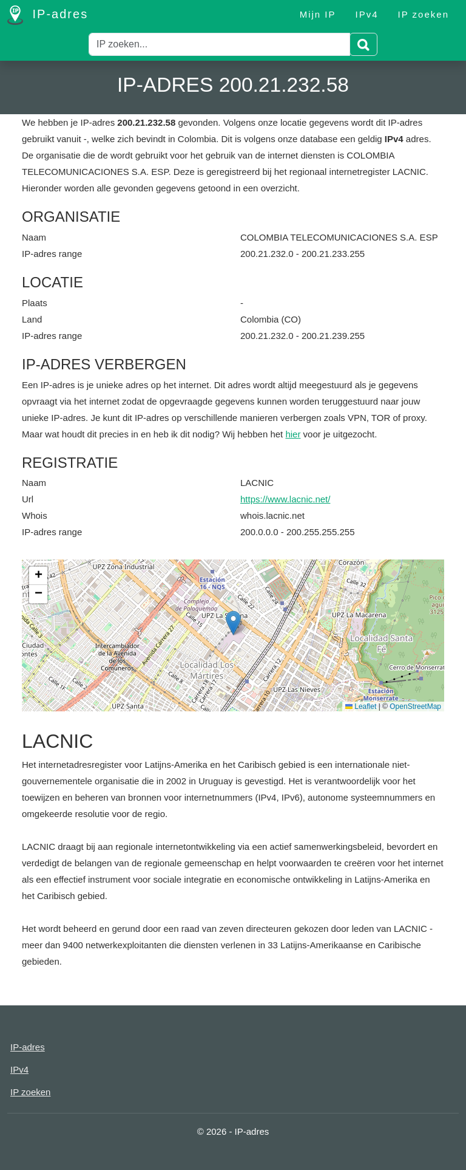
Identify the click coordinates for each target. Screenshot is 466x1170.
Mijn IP (318, 14)
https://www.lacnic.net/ (285, 499)
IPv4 (367, 14)
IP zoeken (423, 14)
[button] (233, 623)
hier (292, 434)
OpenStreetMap (415, 706)
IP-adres (47, 15)
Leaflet (360, 706)
